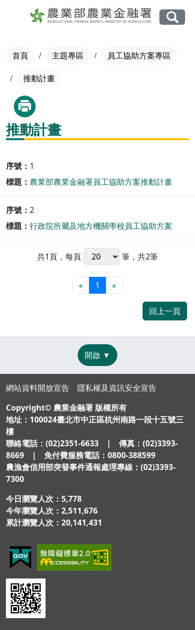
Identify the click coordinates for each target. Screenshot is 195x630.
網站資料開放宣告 (37, 387)
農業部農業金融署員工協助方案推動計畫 (101, 181)
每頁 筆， (101, 256)
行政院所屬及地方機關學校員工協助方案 (101, 225)
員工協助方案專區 (139, 55)
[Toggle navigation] (16, 17)
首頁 (20, 55)
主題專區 (68, 55)
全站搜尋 (172, 17)
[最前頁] (80, 285)
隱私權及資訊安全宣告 (116, 387)
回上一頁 (165, 311)
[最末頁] (114, 285)
